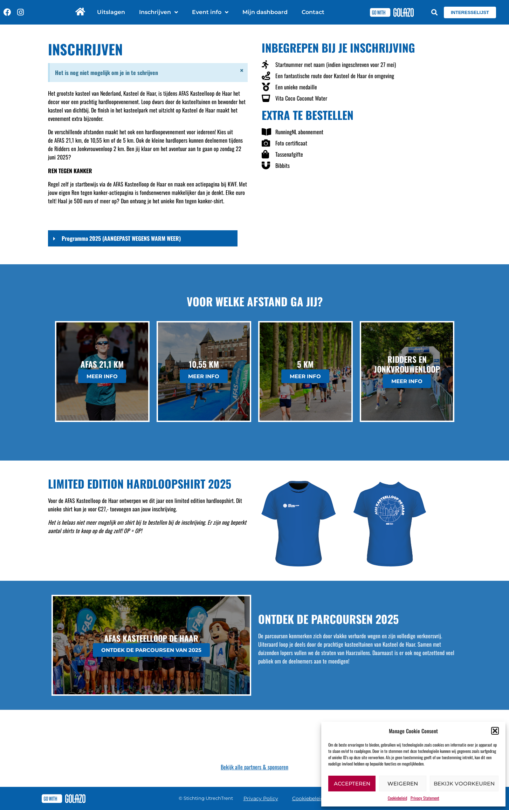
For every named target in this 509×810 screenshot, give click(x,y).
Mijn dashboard (265, 12)
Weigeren (402, 783)
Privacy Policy (260, 798)
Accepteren (352, 783)
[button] (494, 730)
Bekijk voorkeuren (464, 783)
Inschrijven (158, 12)
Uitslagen (111, 12)
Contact (313, 12)
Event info (210, 12)
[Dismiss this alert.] (241, 71)
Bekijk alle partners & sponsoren (254, 767)
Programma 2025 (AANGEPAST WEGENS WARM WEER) (121, 238)
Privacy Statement (425, 798)
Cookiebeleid (397, 798)
